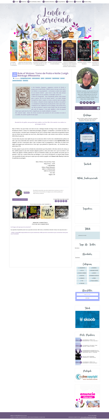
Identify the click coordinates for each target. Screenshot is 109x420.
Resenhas (22, 2)
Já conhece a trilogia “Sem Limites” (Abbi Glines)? (90, 346)
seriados (82, 278)
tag (82, 281)
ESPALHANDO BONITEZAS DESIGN (88, 417)
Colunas (69, 2)
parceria (62, 78)
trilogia (82, 283)
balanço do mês (94, 270)
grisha (42, 78)
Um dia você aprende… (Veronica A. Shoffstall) (89, 357)
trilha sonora (94, 281)
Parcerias (77, 2)
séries (94, 278)
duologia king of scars (26, 78)
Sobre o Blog (86, 2)
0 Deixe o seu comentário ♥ (20, 199)
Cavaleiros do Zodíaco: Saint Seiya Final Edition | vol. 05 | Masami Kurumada (45, 64)
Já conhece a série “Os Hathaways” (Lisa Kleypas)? (90, 362)
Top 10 (82, 270)
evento (94, 273)
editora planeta (36, 78)
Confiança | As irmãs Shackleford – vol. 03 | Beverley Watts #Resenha (15, 64)
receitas (82, 275)
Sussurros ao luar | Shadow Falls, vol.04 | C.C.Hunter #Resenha (87, 138)
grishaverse (48, 78)
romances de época (94, 275)
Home (15, 2)
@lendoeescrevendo (82, 235)
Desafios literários (49, 2)
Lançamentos (60, 2)
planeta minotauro (17, 80)
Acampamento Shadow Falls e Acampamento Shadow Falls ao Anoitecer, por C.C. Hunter (91, 351)
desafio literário (82, 273)
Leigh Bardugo (55, 78)
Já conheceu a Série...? (35, 2)
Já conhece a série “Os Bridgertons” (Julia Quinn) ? (90, 340)
